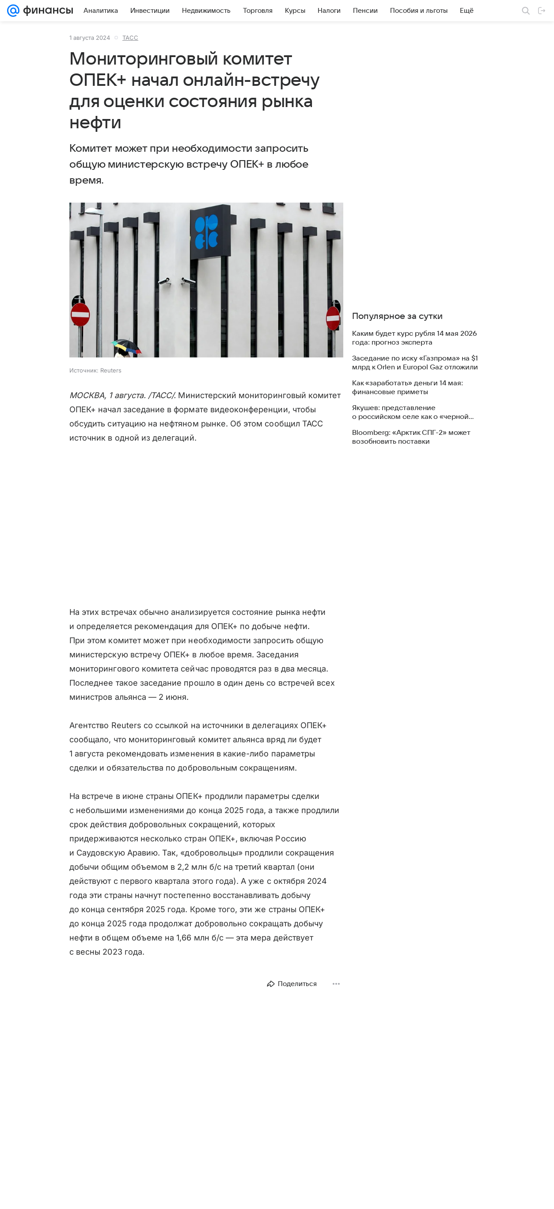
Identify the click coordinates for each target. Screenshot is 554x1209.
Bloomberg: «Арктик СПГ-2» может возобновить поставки (411, 437)
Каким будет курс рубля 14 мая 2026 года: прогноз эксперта (414, 338)
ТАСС (130, 37)
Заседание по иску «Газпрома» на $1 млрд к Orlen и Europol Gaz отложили (415, 362)
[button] (206, 281)
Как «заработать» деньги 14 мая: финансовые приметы (407, 387)
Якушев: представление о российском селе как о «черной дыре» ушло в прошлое (410, 412)
